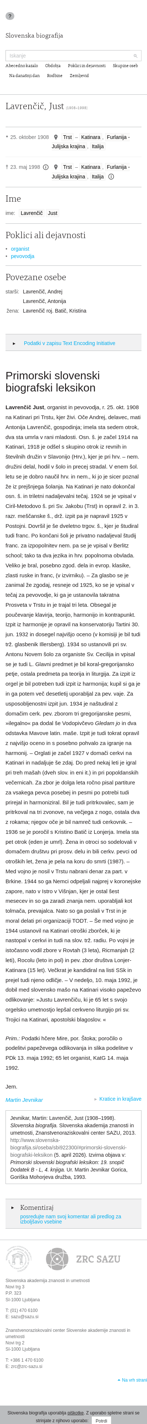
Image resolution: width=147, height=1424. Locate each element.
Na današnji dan (24, 76)
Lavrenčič (32, 213)
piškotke (76, 1413)
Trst (67, 137)
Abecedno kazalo (22, 66)
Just (52, 213)
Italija (98, 146)
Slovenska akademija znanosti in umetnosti (48, 1280)
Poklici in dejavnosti (86, 66)
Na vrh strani (134, 1380)
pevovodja (23, 256)
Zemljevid (79, 76)
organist (20, 249)
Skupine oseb (125, 66)
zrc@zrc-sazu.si (27, 1366)
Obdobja (53, 66)
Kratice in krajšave (120, 1099)
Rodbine (54, 76)
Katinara (90, 137)
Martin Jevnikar (24, 1100)
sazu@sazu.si (25, 1316)
